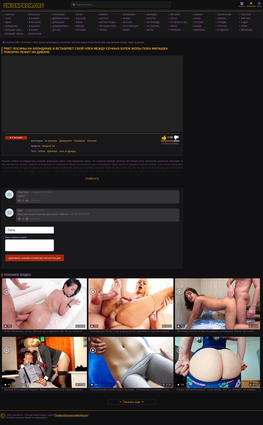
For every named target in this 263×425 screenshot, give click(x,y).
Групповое (58, 14)
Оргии (173, 18)
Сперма (221, 18)
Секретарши (224, 14)
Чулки (244, 26)
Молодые (152, 14)
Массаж (127, 22)
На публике (153, 26)
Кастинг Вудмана (109, 22)
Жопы (79, 22)
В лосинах (35, 22)
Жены (79, 14)
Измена (103, 14)
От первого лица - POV (180, 22)
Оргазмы (175, 14)
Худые (244, 22)
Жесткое (81, 18)
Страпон (222, 26)
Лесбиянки (129, 14)
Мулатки (151, 18)
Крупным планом (109, 26)
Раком (197, 18)
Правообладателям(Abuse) (71, 415)
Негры (150, 30)
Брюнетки (34, 14)
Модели (242, 4)
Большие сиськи (14, 30)
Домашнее (58, 22)
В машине (34, 26)
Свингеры (199, 30)
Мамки (126, 18)
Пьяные (198, 14)
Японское (246, 30)
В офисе (33, 30)
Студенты (222, 30)
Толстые (246, 14)
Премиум (175, 30)
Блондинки (11, 26)
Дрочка (56, 30)
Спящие (221, 22)
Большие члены (14, 34)
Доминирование (61, 26)
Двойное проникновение (62, 18)
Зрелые (80, 26)
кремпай (52, 151)
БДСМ (8, 22)
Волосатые (35, 34)
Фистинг (245, 18)
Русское (198, 22)
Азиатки (9, 14)
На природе (153, 22)
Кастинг (104, 18)
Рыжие (197, 26)
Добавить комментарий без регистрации (35, 258)
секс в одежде (67, 151)
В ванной (34, 18)
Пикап (173, 26)
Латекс (103, 30)
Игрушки (81, 30)
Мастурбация (130, 26)
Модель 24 (48, 145)
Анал (8, 18)
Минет (126, 30)
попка (41, 151)
